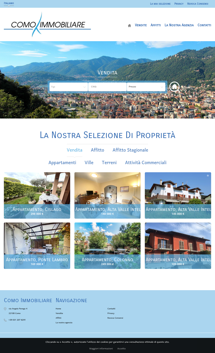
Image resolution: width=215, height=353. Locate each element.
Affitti (156, 25)
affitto (97, 150)
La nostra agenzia (179, 25)
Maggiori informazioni (101, 348)
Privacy (178, 3)
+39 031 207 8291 (17, 320)
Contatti (204, 25)
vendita (75, 150)
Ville (89, 163)
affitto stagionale (130, 150)
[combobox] (107, 87)
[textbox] (108, 86)
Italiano (9, 3)
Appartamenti (62, 163)
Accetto (121, 348)
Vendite (141, 25)
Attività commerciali (145, 163)
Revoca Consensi (197, 3)
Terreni (109, 163)
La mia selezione (160, 3)
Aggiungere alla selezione (67, 175)
